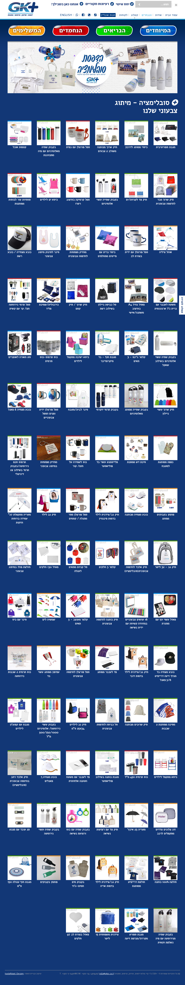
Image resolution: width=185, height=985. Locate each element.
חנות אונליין (108, 15)
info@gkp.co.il (106, 973)
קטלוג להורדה (182, 305)
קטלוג (134, 15)
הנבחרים (147, 15)
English (66, 15)
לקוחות (123, 15)
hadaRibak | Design (14, 973)
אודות (158, 15)
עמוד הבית (171, 15)
